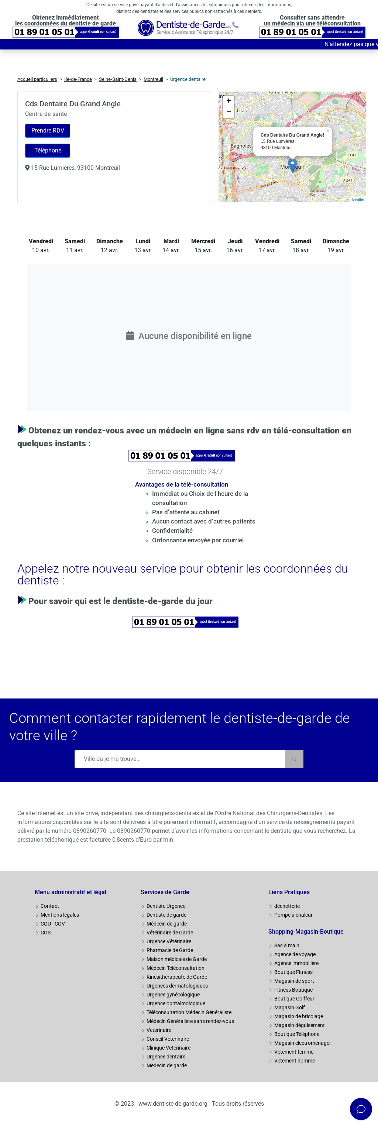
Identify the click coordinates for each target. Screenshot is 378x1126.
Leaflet (358, 199)
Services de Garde (165, 892)
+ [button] (228, 101)
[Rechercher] (294, 759)
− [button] (228, 112)
